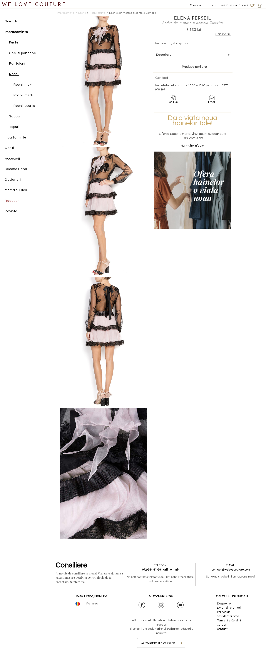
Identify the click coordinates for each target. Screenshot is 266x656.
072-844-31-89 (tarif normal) (160, 569)
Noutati (11, 21)
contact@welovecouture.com (231, 569)
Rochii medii (23, 95)
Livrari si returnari (229, 607)
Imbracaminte (16, 32)
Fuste (13, 42)
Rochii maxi (22, 84)
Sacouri (15, 116)
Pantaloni (17, 63)
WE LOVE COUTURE (34, 4)
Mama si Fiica (16, 190)
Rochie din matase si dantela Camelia (132, 13)
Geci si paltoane (22, 53)
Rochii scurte (24, 105)
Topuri (14, 127)
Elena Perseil (192, 18)
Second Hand (16, 169)
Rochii (14, 74)
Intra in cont (218, 5)
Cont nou (231, 5)
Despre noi (224, 603)
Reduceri (12, 200)
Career (221, 624)
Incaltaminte (15, 137)
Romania (195, 5)
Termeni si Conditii (229, 620)
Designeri (13, 179)
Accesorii (12, 158)
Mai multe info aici (192, 145)
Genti (9, 148)
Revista (11, 211)
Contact (243, 5)
